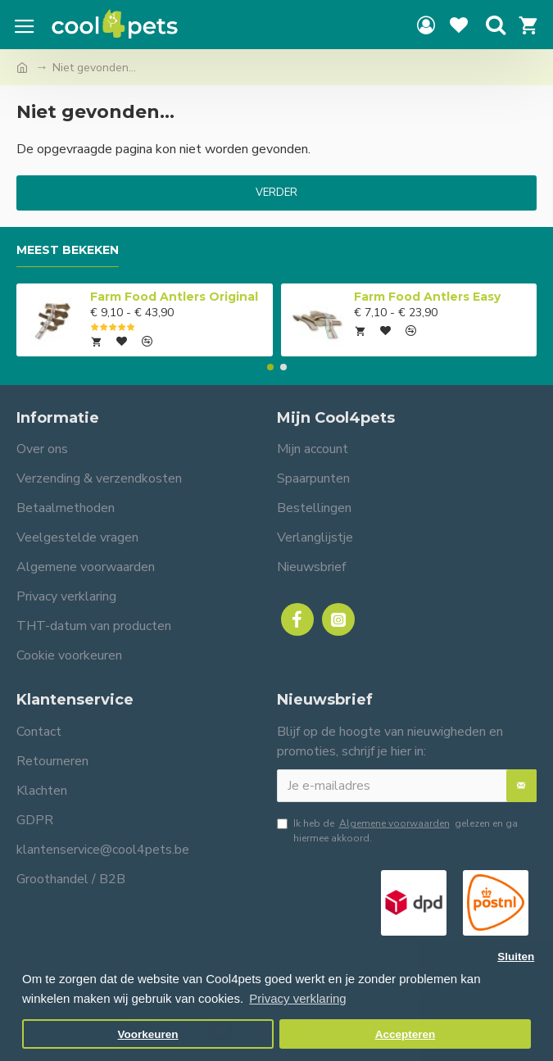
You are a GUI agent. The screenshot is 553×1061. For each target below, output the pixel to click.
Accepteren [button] (405, 1034)
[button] (270, 367)
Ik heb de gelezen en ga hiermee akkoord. (397, 830)
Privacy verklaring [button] (297, 998)
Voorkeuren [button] (148, 1034)
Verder (276, 192)
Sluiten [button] (515, 956)
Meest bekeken (67, 250)
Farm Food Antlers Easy (427, 296)
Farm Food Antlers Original (174, 296)
